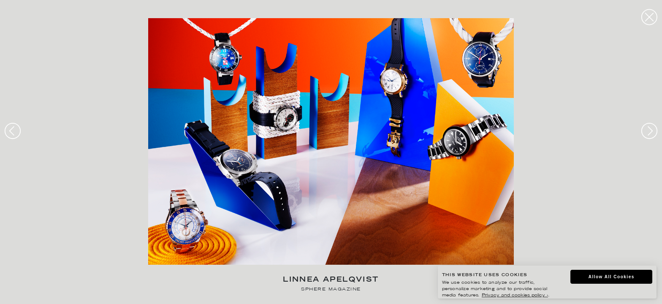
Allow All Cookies (612, 276)
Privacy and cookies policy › (515, 295)
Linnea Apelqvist (331, 280)
